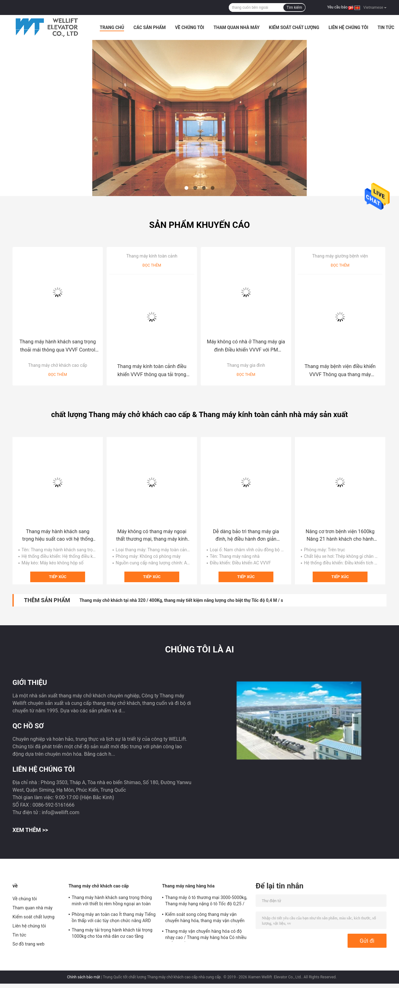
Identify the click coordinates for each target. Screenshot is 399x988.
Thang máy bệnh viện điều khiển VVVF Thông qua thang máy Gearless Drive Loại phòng (340, 371)
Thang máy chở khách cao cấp (57, 365)
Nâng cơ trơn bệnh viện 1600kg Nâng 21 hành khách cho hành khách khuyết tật (340, 535)
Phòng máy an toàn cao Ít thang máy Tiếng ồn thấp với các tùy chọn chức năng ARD (114, 917)
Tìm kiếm (294, 7)
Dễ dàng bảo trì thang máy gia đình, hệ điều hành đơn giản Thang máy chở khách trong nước (246, 535)
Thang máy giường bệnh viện (340, 255)
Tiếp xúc (57, 576)
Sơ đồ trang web (28, 943)
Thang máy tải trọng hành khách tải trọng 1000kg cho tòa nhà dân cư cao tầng (112, 933)
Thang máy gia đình (246, 365)
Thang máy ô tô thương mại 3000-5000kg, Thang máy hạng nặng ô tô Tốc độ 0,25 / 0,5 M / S (206, 901)
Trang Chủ (112, 27)
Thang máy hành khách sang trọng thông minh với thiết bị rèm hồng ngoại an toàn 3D (112, 901)
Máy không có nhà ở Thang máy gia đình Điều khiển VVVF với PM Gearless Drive (246, 346)
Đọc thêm (57, 374)
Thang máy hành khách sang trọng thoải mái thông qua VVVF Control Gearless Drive (57, 346)
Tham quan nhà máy (237, 27)
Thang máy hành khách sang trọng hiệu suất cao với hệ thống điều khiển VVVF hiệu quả (57, 535)
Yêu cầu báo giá (340, 7)
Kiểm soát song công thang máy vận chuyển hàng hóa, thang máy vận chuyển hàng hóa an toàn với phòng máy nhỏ (204, 918)
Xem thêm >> (30, 830)
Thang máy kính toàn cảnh (151, 255)
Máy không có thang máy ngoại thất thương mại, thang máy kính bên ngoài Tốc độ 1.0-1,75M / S (152, 535)
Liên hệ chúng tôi (348, 27)
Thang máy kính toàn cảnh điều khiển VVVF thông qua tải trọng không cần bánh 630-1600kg (151, 371)
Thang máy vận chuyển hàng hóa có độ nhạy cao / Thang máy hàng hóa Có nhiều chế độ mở (206, 935)
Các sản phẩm (149, 27)
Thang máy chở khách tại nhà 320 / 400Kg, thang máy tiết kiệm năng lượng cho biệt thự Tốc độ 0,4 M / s (181, 600)
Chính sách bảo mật (83, 977)
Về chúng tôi (189, 27)
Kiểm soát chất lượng (294, 27)
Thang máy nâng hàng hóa (188, 885)
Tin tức (385, 27)
